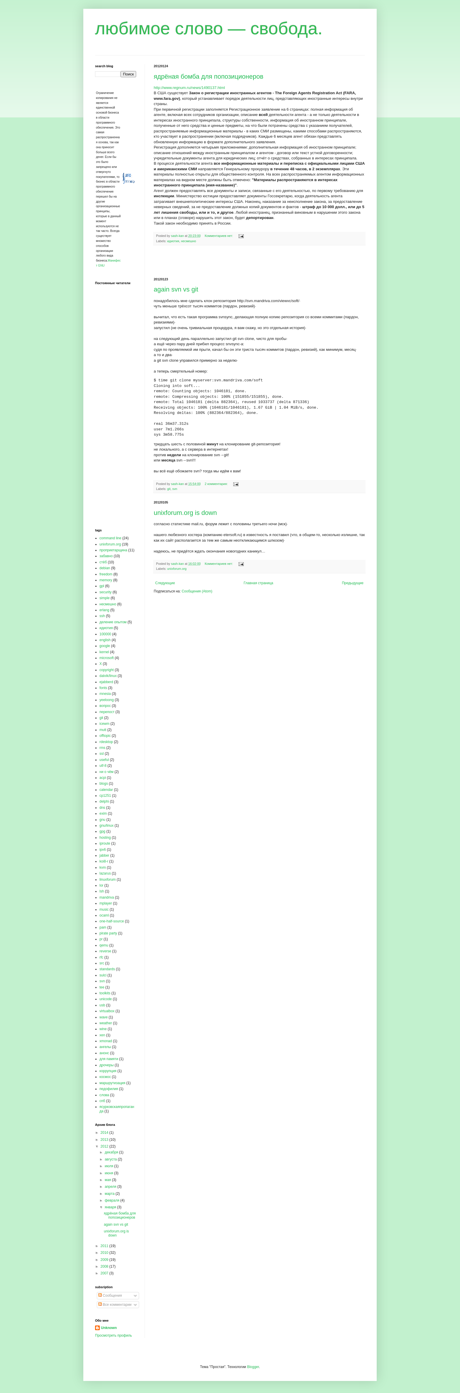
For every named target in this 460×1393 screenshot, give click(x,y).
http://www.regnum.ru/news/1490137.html (189, 87)
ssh (102, 616)
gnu (102, 820)
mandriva (106, 897)
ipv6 (102, 850)
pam (102, 927)
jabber (104, 855)
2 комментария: (217, 484)
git (168, 489)
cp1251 (105, 796)
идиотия (173, 241)
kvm (102, 867)
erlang (104, 610)
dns (102, 808)
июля (109, 1166)
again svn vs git (176, 289)
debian (104, 568)
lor (101, 885)
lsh (101, 891)
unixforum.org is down (185, 512)
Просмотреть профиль (113, 1335)
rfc (101, 957)
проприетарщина (113, 550)
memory (105, 580)
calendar (106, 790)
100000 (105, 634)
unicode (105, 999)
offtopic (105, 736)
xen (102, 1035)
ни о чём (106, 772)
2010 (105, 1253)
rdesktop (106, 742)
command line (110, 538)
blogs (103, 783)
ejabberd (106, 682)
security (105, 592)
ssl (101, 754)
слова (104, 1095)
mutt (102, 730)
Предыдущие (352, 583)
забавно (106, 556)
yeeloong (106, 700)
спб (102, 1101)
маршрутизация (112, 1083)
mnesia (105, 694)
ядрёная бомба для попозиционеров (208, 76)
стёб (103, 562)
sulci (102, 975)
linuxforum (107, 879)
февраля (112, 1200)
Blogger (253, 1367)
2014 (105, 1133)
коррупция (107, 1071)
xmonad (105, 1041)
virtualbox (106, 1011)
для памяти (108, 1059)
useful (104, 760)
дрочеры (106, 1065)
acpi (102, 778)
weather (105, 1023)
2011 (105, 1246)
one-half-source (111, 921)
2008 (105, 1266)
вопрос (105, 706)
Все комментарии (114, 1305)
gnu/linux (106, 825)
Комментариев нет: (219, 235)
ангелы (105, 1047)
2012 (105, 1146)
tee (101, 987)
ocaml (104, 915)
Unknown (109, 1328)
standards (107, 969)
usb (102, 1005)
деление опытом (112, 622)
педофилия (108, 1089)
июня (109, 1173)
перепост (106, 712)
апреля (111, 1187)
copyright (106, 670)
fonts (103, 688)
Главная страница (258, 583)
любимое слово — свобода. (209, 28)
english (105, 640)
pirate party (108, 933)
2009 (105, 1260)
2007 (105, 1273)
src (101, 963)
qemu (103, 945)
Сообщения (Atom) (197, 591)
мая (108, 1180)
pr (101, 939)
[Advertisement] (259, 261)
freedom (105, 574)
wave (103, 1017)
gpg (102, 831)
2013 (105, 1140)
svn (174, 489)
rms (102, 748)
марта (110, 1194)
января (111, 1207)
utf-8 (102, 766)
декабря (112, 1152)
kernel (104, 652)
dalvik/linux (108, 676)
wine (103, 1029)
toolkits (104, 993)
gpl (101, 586)
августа (111, 1159)
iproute (104, 843)
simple (104, 598)
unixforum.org (177, 568)
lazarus (105, 873)
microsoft (106, 658)
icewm (104, 724)
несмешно (188, 241)
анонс (104, 1053)
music (104, 909)
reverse (105, 951)
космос (105, 1077)
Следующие (165, 583)
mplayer (105, 903)
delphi (104, 801)
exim (103, 813)
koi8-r (103, 861)
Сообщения (110, 1295)
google (104, 646)
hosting (105, 838)
